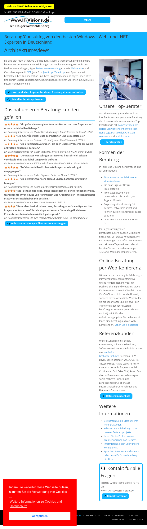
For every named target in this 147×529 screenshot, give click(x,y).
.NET (28, 72)
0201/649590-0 (15, 12)
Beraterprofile (112, 142)
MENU (87, 19)
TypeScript (60, 72)
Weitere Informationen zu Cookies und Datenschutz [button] (36, 504)
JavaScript (48, 72)
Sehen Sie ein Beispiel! (126, 324)
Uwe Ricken (131, 128)
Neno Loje (104, 132)
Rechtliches (136, 519)
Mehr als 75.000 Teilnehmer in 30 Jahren (29, 6)
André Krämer (123, 136)
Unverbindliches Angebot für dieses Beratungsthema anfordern (45, 92)
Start (78, 515)
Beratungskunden (60, 109)
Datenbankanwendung (48, 68)
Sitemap (119, 515)
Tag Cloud (104, 515)
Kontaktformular (115, 496)
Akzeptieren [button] (40, 516)
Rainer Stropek (126, 125)
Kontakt (133, 515)
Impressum (118, 519)
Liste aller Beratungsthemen (25, 99)
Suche (89, 515)
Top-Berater (128, 106)
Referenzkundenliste (116, 396)
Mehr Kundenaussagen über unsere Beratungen (36, 223)
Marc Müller (117, 132)
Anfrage (50, 12)
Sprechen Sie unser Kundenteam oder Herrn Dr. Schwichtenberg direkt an (121, 455)
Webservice (77, 68)
